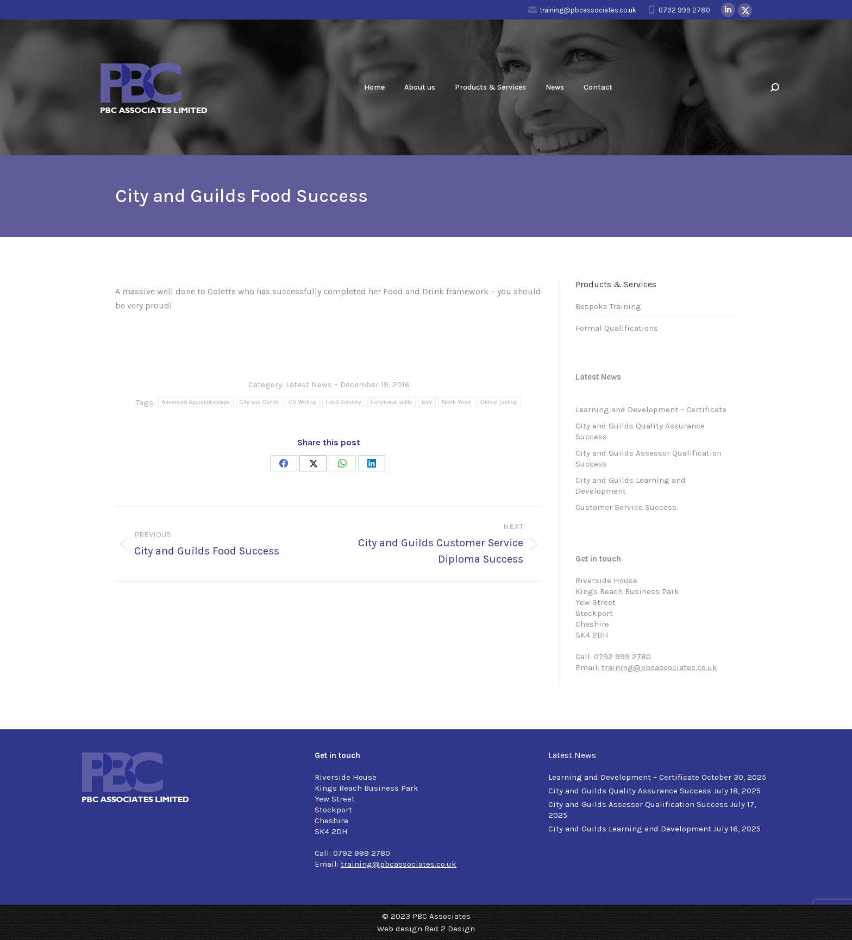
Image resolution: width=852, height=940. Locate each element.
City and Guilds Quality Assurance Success (640, 431)
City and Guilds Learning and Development (630, 485)
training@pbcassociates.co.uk (582, 10)
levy (427, 402)
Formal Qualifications (616, 328)
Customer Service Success (625, 507)
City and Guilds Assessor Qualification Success (648, 458)
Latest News (309, 384)
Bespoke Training (608, 306)
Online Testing (498, 402)
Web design (399, 928)
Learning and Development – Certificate (650, 409)
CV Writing (302, 402)
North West (456, 402)
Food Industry (343, 402)
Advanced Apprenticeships (196, 402)
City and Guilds (259, 402)
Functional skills (391, 402)
